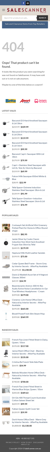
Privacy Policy (13, 442)
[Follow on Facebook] (23, 3)
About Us (25, 444)
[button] (3, 10)
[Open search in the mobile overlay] (25, 18)
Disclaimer (38, 442)
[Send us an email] (28, 3)
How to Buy (26, 442)
